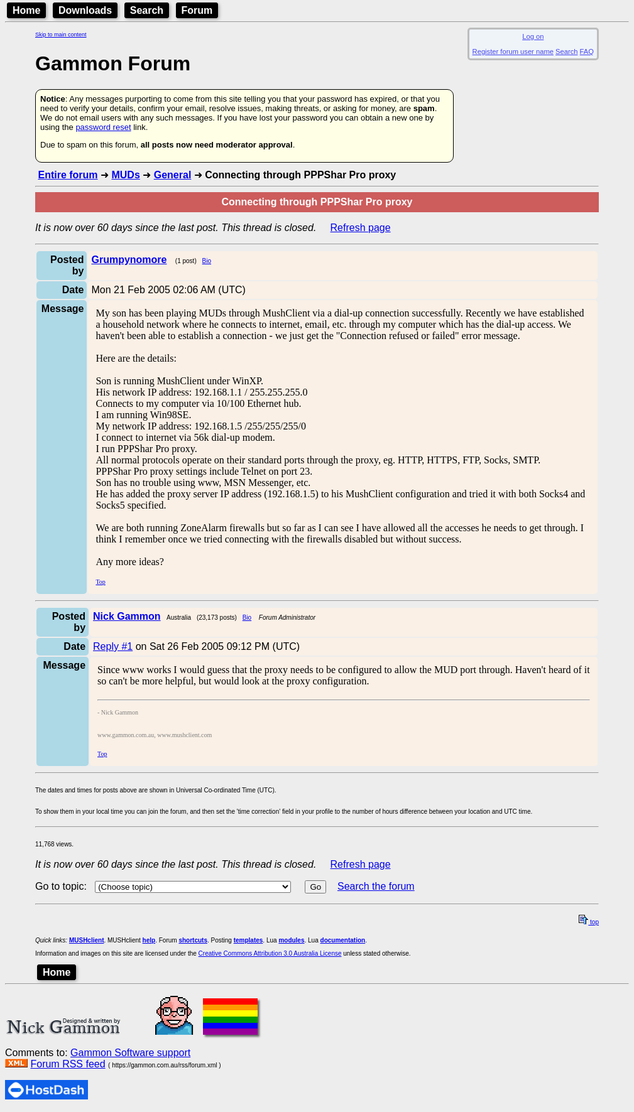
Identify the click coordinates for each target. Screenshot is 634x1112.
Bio (206, 260)
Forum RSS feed (67, 1064)
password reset (103, 127)
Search (146, 10)
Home (26, 10)
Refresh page (361, 227)
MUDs (125, 175)
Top (100, 581)
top (589, 922)
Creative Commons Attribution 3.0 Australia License (270, 953)
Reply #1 (113, 646)
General (173, 175)
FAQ (587, 51)
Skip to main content (61, 34)
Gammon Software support (130, 1052)
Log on (533, 36)
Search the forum (376, 886)
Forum (197, 10)
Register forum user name (513, 51)
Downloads (85, 10)
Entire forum (67, 175)
